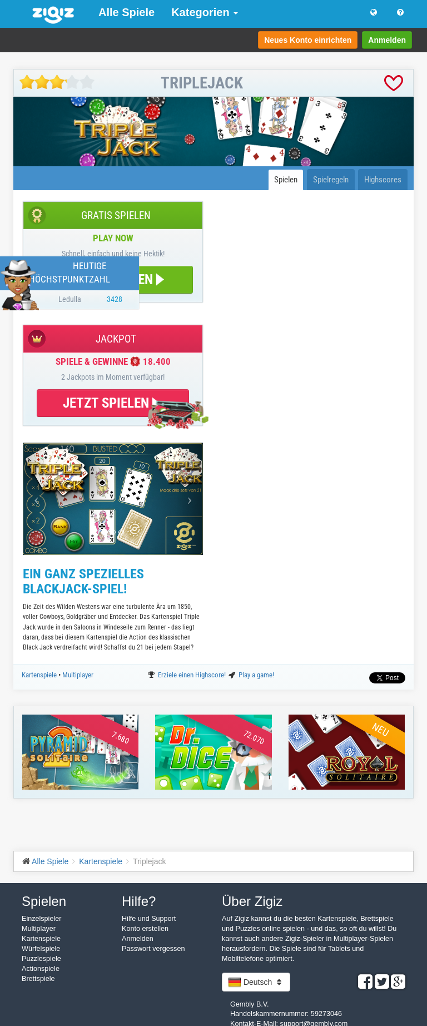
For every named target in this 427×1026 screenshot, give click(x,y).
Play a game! (256, 675)
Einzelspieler (41, 919)
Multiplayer (77, 675)
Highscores (382, 180)
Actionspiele (40, 969)
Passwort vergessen (153, 949)
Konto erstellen (145, 929)
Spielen (285, 180)
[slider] (57, 82)
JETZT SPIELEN (113, 403)
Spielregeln (331, 180)
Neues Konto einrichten (307, 40)
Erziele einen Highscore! (192, 675)
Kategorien (204, 12)
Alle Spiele (126, 12)
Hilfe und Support (149, 919)
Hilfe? (139, 901)
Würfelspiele (41, 949)
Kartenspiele (40, 675)
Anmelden (387, 40)
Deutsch (256, 982)
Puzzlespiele (41, 959)
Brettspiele (38, 979)
